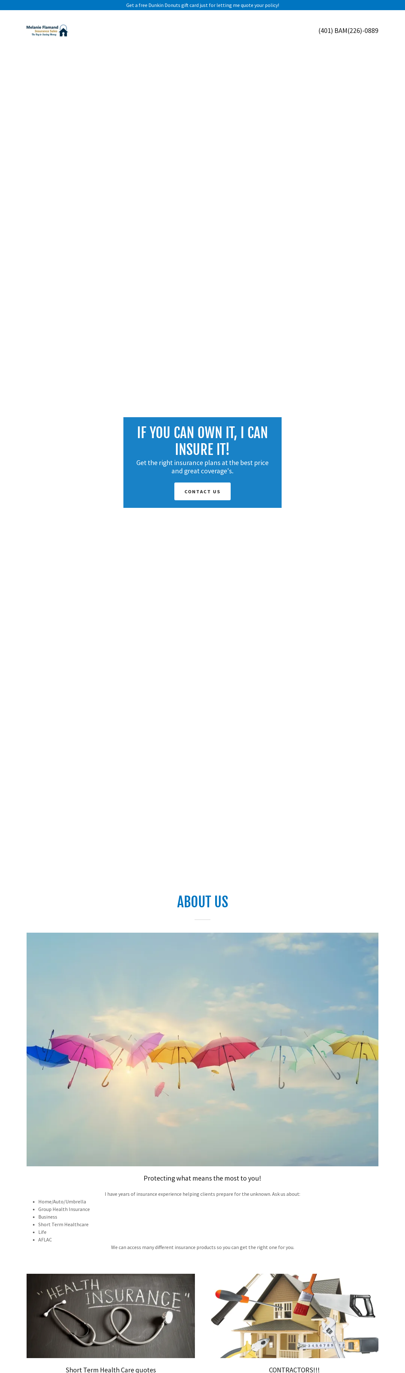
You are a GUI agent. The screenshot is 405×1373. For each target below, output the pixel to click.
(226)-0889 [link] (362, 30)
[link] (47, 30)
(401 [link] (324, 30)
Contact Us (202, 491)
